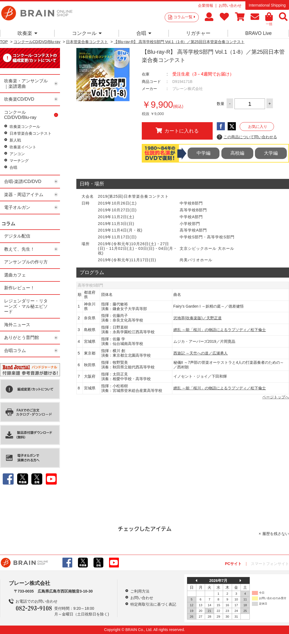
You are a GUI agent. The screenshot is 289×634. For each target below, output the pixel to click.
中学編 (203, 153)
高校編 (237, 153)
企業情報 (205, 5)
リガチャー (198, 33)
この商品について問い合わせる (247, 137)
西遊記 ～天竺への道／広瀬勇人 (200, 353)
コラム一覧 (184, 17)
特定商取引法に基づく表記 (153, 604)
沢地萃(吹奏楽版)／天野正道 (197, 318)
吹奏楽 (27, 33)
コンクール (87, 33)
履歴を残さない (275, 533)
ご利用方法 (139, 591)
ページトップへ (275, 397)
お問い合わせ (230, 5)
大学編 (271, 153)
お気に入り (257, 126)
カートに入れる (177, 131)
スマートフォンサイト (270, 563)
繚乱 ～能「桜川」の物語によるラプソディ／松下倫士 (219, 329)
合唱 (143, 33)
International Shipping (267, 5)
